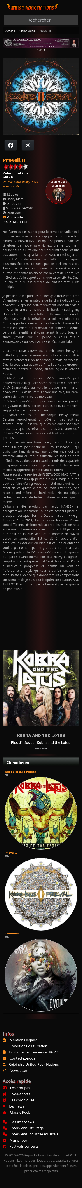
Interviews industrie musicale (31, 1134)
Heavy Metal (41, 748)
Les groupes (16, 1088)
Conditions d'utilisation (28, 1046)
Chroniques (27, 31)
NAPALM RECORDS (16, 222)
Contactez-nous (22, 1058)
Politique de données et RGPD (33, 1052)
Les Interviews (18, 1122)
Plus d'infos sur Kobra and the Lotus (40, 742)
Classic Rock (16, 1112)
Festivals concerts (20, 1146)
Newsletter (18, 1070)
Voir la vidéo (13, 217)
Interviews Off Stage (23, 1128)
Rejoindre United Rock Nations (34, 1064)
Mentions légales (24, 1040)
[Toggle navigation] (73, 7)
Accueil (10, 31)
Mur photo (15, 1140)
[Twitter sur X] (27, 145)
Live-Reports (16, 1094)
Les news (13, 1106)
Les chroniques (18, 1100)
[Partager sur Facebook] (10, 145)
